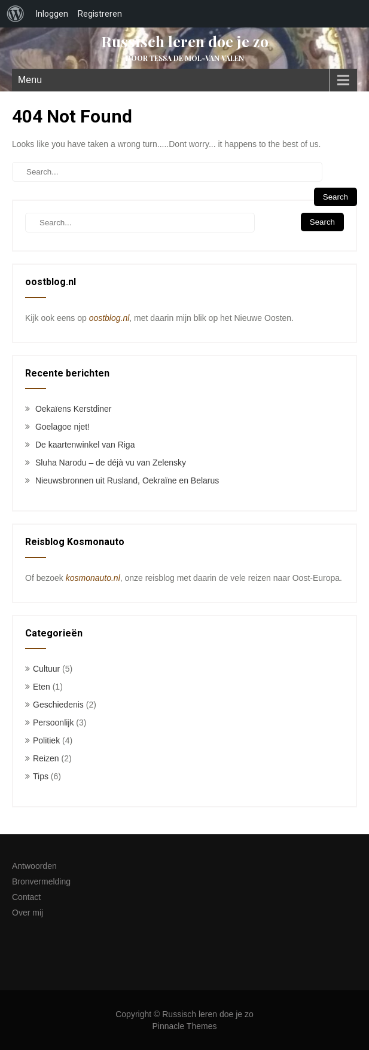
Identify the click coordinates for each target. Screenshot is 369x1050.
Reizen (46, 758)
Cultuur (46, 669)
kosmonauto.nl (93, 578)
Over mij (27, 912)
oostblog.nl (109, 318)
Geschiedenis (58, 704)
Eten (41, 686)
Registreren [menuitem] (100, 14)
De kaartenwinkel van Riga (85, 444)
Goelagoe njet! (62, 426)
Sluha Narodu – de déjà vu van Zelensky (110, 462)
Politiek (46, 740)
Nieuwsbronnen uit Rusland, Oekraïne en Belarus (127, 480)
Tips (40, 776)
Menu (30, 80)
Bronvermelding (41, 881)
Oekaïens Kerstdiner (73, 409)
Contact (26, 897)
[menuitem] (15, 13)
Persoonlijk (53, 722)
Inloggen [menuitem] (52, 14)
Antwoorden (34, 866)
